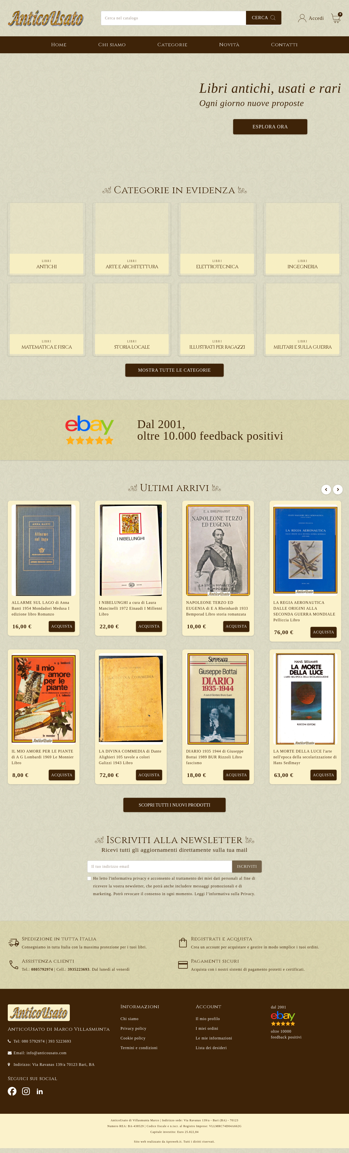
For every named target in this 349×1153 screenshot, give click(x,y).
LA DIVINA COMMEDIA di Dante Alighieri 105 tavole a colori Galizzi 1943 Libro (130, 759)
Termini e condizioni (139, 1053)
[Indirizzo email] (159, 871)
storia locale (132, 344)
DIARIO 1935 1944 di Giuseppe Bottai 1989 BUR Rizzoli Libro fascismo (215, 759)
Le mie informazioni (214, 1043)
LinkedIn (39, 1096)
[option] (174, 651)
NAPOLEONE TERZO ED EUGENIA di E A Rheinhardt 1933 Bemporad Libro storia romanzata (217, 608)
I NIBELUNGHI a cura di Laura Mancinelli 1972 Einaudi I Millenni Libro (130, 608)
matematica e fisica (46, 344)
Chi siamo (129, 1024)
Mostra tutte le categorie (175, 370)
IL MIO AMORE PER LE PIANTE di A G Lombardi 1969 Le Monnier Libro (43, 759)
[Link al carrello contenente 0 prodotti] (336, 18)
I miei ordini (207, 1033)
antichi (46, 264)
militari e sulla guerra (302, 344)
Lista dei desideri (211, 1053)
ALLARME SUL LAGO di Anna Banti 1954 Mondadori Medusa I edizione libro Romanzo (41, 608)
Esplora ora (270, 126)
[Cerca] (191, 18)
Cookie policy (132, 1043)
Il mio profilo (208, 1024)
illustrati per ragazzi (217, 344)
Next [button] (336, 488)
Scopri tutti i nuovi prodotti (174, 809)
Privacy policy (133, 1033)
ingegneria (302, 264)
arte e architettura (132, 264)
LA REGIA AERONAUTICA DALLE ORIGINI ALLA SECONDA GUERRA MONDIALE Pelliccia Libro (304, 611)
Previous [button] (325, 488)
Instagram (26, 1096)
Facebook (12, 1096)
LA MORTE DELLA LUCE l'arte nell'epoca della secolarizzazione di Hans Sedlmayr (305, 759)
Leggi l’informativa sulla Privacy (224, 899)
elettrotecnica (217, 264)
